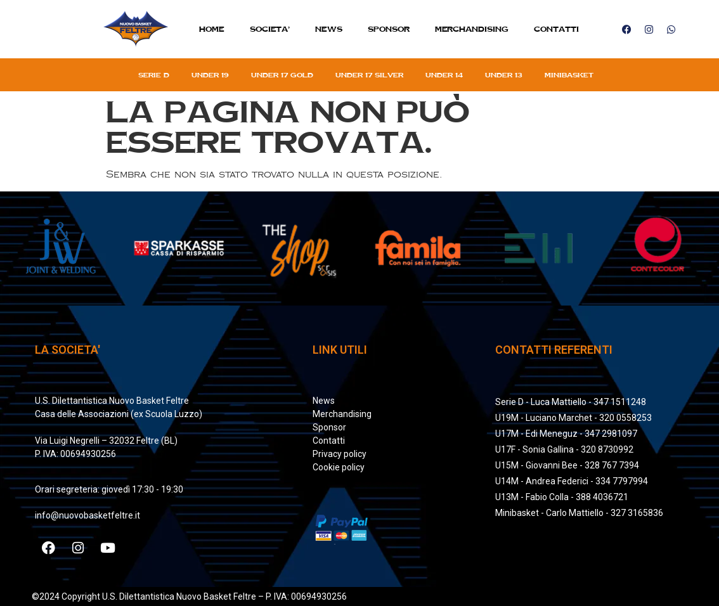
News (328, 29)
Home (211, 29)
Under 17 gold (282, 75)
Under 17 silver (369, 75)
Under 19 (210, 75)
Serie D (153, 75)
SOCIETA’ (270, 29)
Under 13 (503, 75)
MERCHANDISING (471, 29)
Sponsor (389, 29)
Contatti (556, 29)
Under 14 (444, 75)
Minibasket (569, 75)
